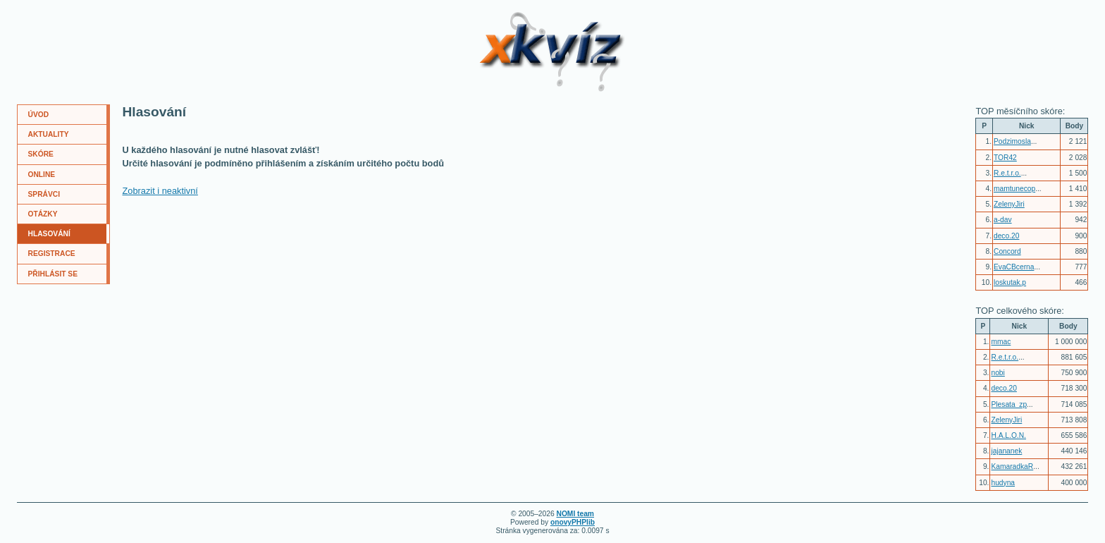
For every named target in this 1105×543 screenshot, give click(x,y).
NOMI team (575, 514)
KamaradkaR (1012, 466)
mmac (1001, 342)
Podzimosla (1012, 141)
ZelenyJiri (1009, 204)
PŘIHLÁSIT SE (53, 274)
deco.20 (1006, 236)
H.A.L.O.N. (1008, 435)
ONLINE (42, 174)
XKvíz (504, 17)
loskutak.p (1010, 282)
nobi (997, 373)
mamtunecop (1014, 189)
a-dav (1003, 220)
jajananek (1006, 451)
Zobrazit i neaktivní (160, 190)
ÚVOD (38, 114)
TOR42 (1005, 157)
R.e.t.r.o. (1007, 173)
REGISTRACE (51, 253)
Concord (1007, 251)
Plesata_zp (1009, 404)
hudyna (1003, 483)
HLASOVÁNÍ (49, 234)
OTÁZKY (43, 214)
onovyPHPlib (572, 522)
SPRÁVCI (44, 194)
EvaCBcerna (1014, 267)
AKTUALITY (48, 134)
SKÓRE (41, 154)
